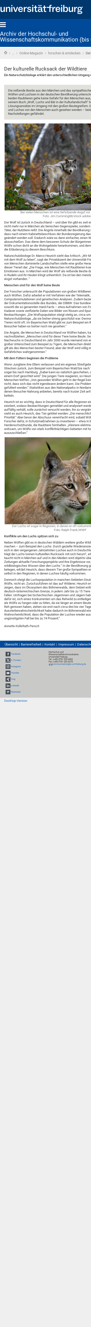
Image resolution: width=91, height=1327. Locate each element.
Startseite (5, 52)
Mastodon (16, 692)
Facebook (16, 654)
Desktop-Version (15, 701)
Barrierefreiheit (31, 644)
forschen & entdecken (64, 53)
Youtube (15, 673)
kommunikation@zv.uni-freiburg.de (69, 664)
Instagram (16, 666)
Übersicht (11, 644)
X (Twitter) (16, 660)
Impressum (66, 644)
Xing (13, 679)
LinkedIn (15, 685)
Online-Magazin (31, 53)
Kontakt (49, 644)
